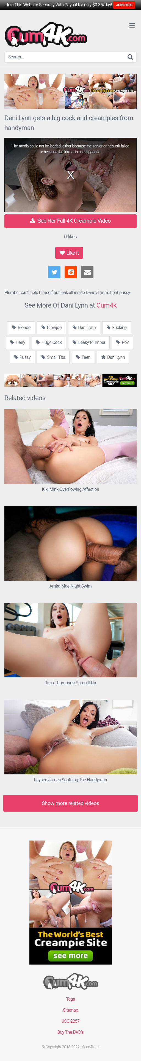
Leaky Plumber (89, 342)
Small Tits (53, 357)
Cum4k (106, 305)
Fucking (116, 327)
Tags (70, 999)
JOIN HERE (124, 5)
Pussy (22, 357)
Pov (122, 342)
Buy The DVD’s (70, 1032)
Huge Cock (49, 342)
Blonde (21, 327)
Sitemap (70, 1010)
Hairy (17, 342)
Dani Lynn (84, 327)
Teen (83, 357)
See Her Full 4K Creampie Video (70, 220)
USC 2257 (70, 1021)
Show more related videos (70, 803)
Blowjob (52, 327)
